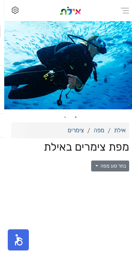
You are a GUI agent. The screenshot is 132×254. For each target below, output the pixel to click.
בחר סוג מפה (108, 166)
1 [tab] (71, 117)
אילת (115, 130)
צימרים (71, 130)
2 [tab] (60, 117)
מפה (94, 130)
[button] (14, 239)
